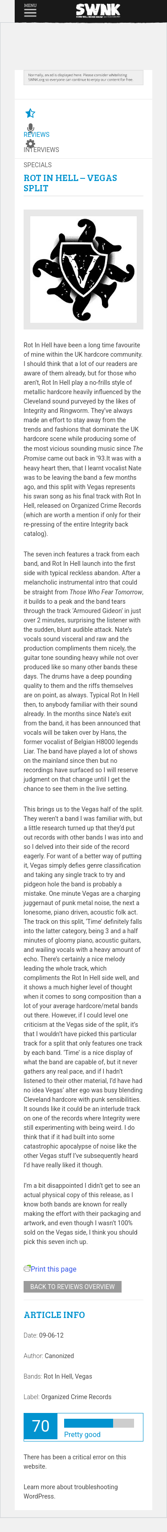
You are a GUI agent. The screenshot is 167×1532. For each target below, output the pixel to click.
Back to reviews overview (72, 1286)
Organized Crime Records (76, 1396)
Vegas (83, 1376)
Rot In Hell (58, 1376)
